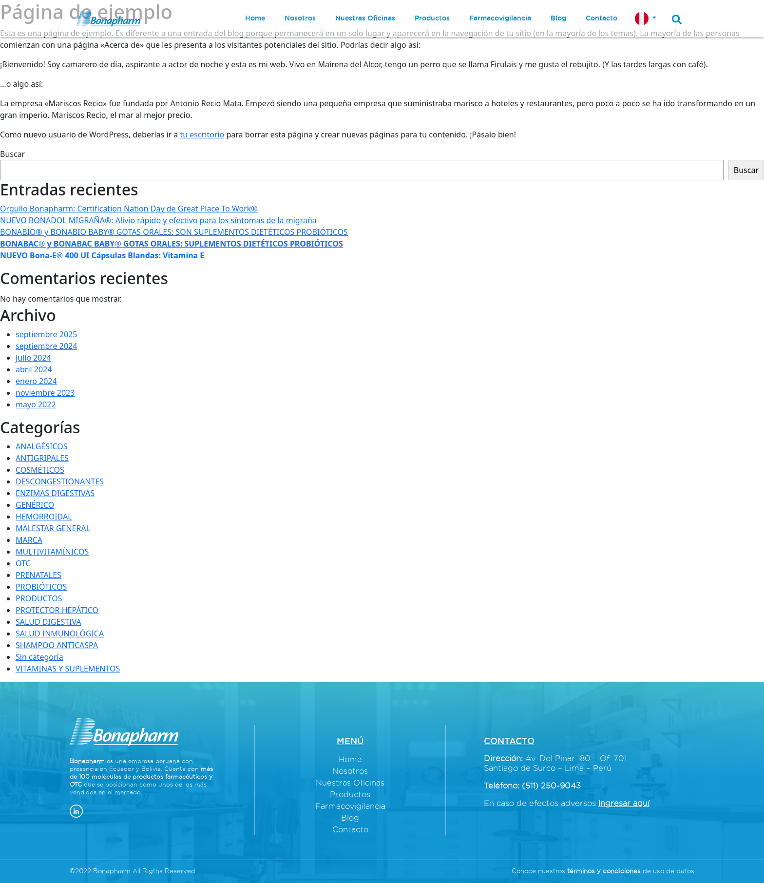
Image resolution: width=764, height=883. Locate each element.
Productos (350, 794)
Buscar (12, 154)
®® (171, 243)
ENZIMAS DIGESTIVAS (55, 493)
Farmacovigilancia (350, 806)
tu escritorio (202, 134)
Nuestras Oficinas (350, 782)
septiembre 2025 (46, 334)
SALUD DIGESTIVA (48, 621)
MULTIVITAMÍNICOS (52, 551)
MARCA (29, 540)
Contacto (350, 829)
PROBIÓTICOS (41, 586)
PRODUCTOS (39, 598)
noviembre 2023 (45, 392)
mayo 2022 (36, 404)
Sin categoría (39, 657)
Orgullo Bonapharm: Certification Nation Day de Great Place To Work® (129, 208)
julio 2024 (33, 357)
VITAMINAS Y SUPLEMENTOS (68, 668)
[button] (645, 18)
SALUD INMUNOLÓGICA (60, 633)
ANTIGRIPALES (42, 458)
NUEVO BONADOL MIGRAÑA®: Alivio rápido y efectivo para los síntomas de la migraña (158, 220)
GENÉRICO (35, 504)
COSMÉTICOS (40, 469)
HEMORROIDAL (44, 516)
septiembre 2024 (46, 346)
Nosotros (350, 771)
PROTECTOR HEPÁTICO (57, 610)
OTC (23, 563)
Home (350, 759)
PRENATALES (38, 575)
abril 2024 (34, 369)
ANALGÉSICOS (42, 446)
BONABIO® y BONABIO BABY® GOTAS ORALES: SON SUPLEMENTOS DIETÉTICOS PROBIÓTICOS (174, 232)
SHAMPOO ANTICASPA (57, 645)
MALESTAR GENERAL (53, 528)
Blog (350, 817)
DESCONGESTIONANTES (60, 481)
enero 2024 (36, 381)
